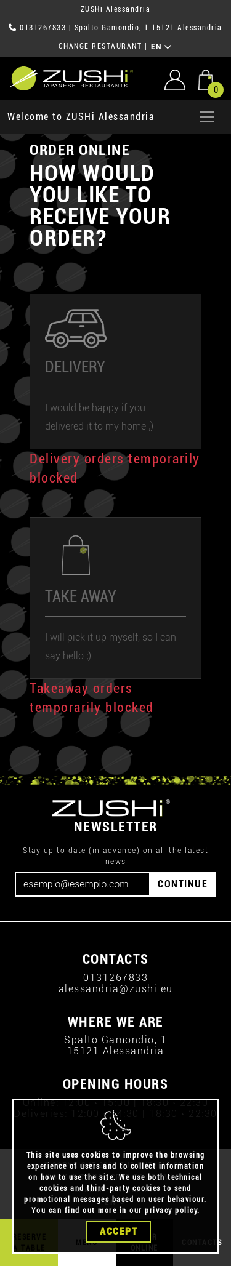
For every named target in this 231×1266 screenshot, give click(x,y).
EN (161, 46)
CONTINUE (183, 884)
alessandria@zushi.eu (116, 989)
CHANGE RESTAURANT (100, 46)
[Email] (82, 884)
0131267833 (43, 27)
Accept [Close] (118, 1232)
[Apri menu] (207, 117)
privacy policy (171, 1211)
